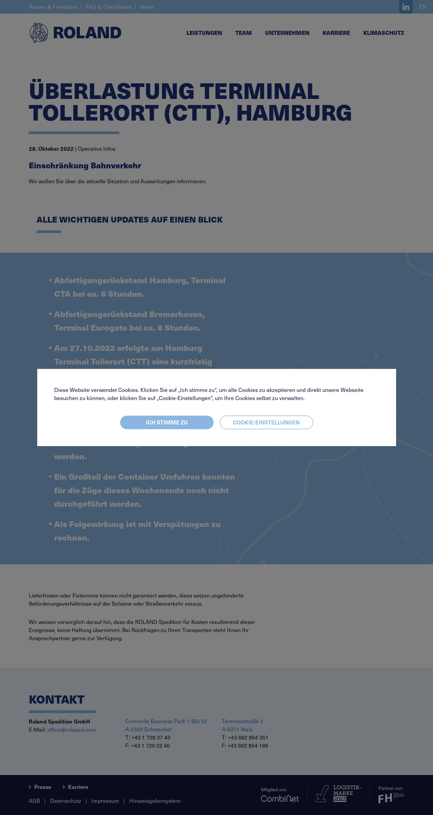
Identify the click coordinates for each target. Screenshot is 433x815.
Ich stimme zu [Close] (167, 422)
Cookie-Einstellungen (266, 422)
